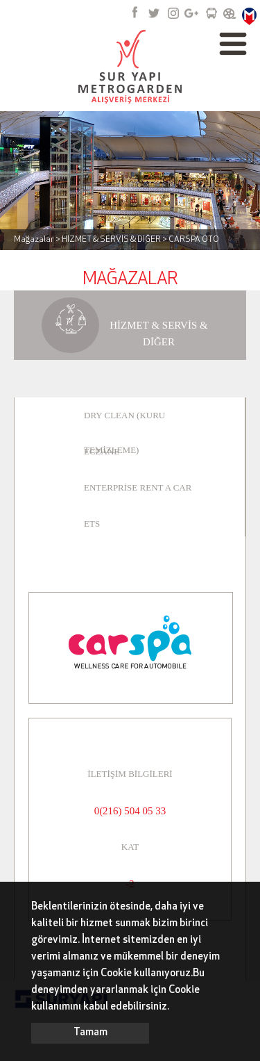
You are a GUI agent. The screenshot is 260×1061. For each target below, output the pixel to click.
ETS (92, 523)
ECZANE (101, 451)
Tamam (90, 1033)
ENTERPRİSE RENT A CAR (137, 487)
